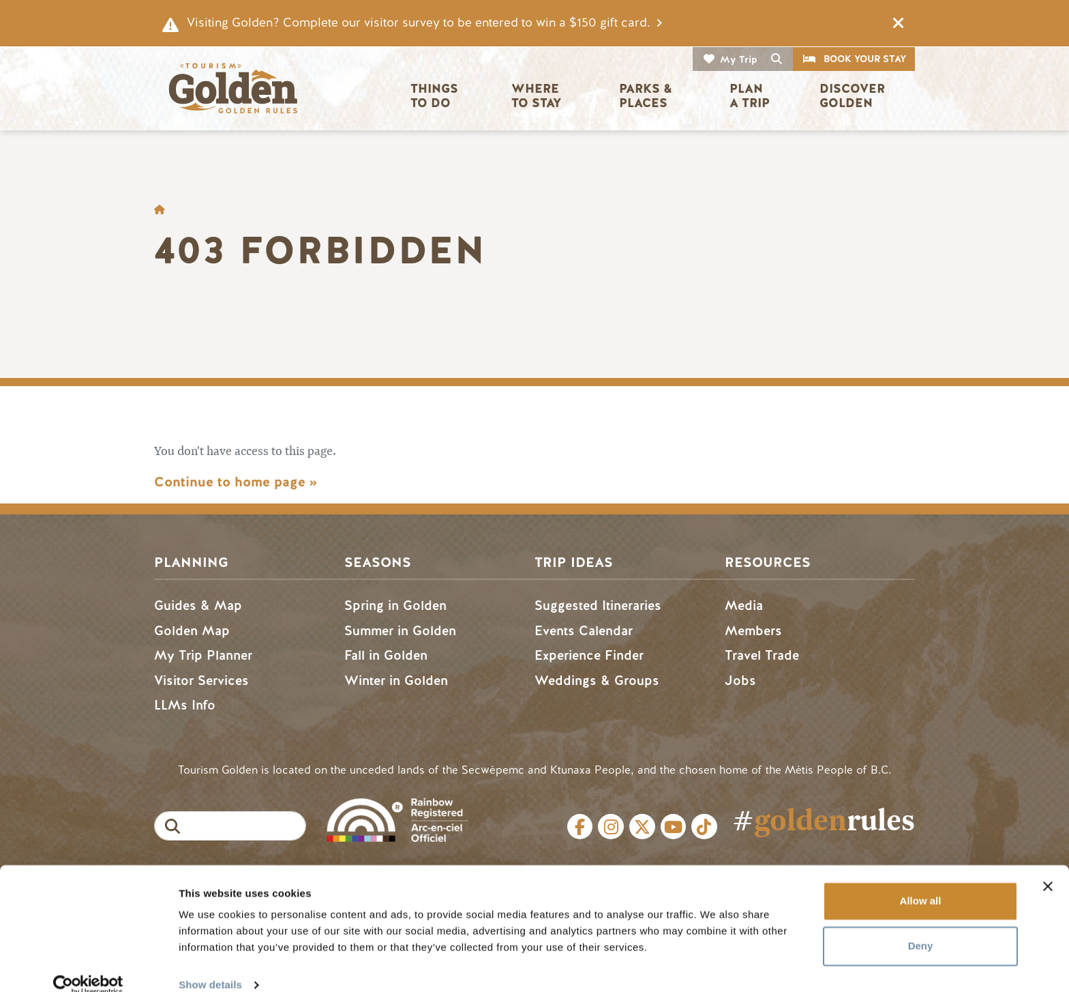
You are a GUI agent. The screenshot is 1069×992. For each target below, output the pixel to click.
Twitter (642, 827)
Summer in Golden (400, 630)
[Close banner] (1048, 866)
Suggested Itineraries (597, 605)
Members (753, 630)
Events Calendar (583, 630)
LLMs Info (184, 705)
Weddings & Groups (596, 680)
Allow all (921, 881)
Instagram (611, 827)
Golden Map (192, 630)
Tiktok (704, 827)
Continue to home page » (235, 482)
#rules (823, 819)
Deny (920, 925)
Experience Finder (589, 655)
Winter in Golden (396, 680)
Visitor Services (201, 680)
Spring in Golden (395, 605)
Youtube (674, 827)
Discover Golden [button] (853, 96)
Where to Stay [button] (536, 96)
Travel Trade (762, 655)
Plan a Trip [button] (749, 96)
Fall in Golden (385, 655)
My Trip (738, 59)
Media (744, 605)
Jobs (740, 680)
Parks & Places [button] (647, 96)
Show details (210, 965)
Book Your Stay (865, 59)
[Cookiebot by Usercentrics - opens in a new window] (88, 965)
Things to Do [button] (436, 96)
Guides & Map (198, 605)
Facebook (580, 827)
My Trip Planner (203, 655)
